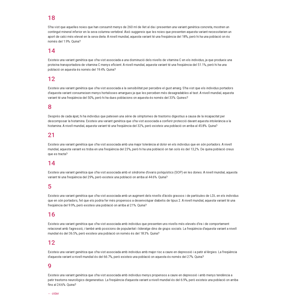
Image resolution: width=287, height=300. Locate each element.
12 (51, 79)
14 (51, 50)
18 (51, 18)
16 (51, 214)
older (53, 293)
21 (51, 135)
